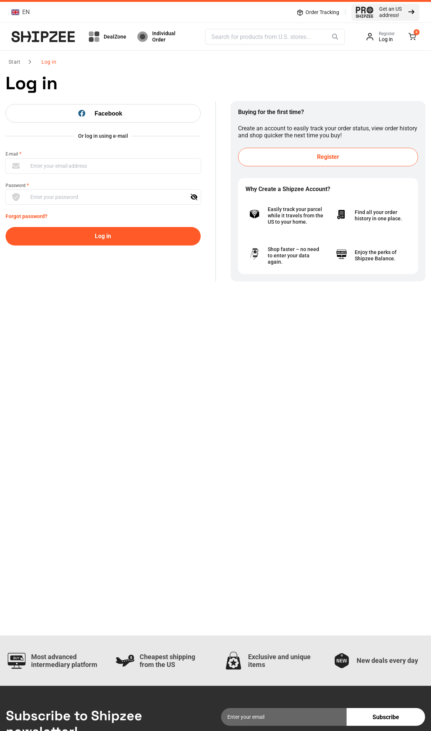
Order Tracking (318, 12)
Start (15, 62)
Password (17, 185)
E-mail (13, 154)
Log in (48, 62)
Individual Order (156, 36)
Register (328, 156)
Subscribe (385, 717)
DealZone (106, 36)
